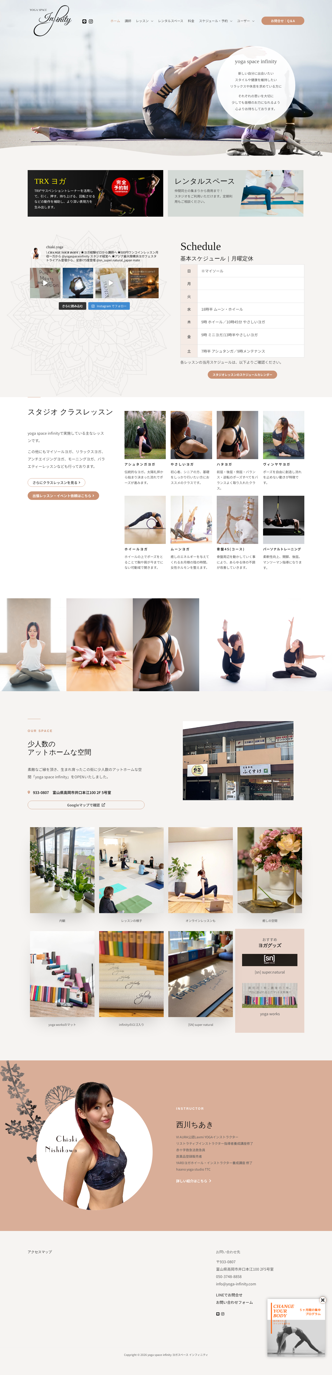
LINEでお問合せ (229, 1295)
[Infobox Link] (95, 193)
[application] (151, 21)
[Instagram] (91, 21)
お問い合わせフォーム (234, 1302)
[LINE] (84, 21)
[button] (282, 21)
